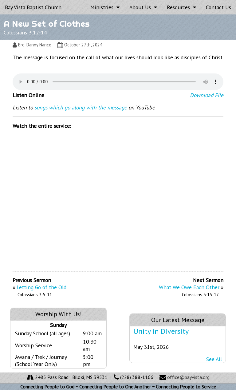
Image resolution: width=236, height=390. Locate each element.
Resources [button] (181, 7)
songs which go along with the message (80, 107)
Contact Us (218, 7)
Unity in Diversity (161, 331)
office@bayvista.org (188, 377)
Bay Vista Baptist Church (33, 7)
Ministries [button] (105, 7)
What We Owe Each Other (189, 287)
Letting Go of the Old (41, 287)
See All (214, 359)
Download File (206, 95)
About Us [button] (143, 7)
